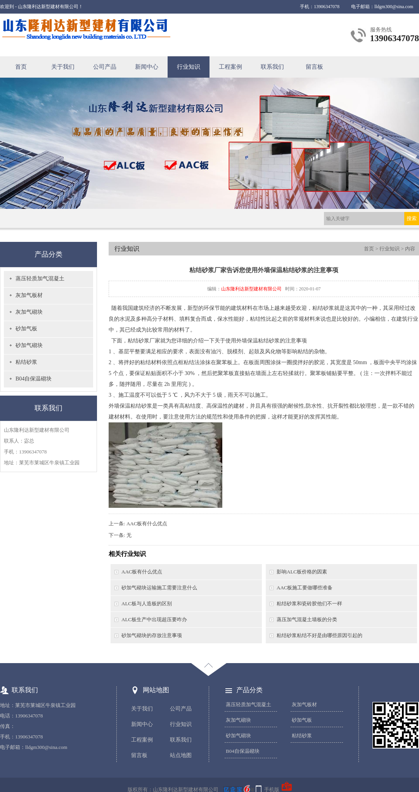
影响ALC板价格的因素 (302, 572)
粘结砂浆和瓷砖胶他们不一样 (309, 603)
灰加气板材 (29, 295)
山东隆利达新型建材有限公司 (251, 289)
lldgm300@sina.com (393, 6)
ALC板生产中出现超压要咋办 (154, 619)
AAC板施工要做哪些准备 (304, 588)
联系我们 (272, 67)
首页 (21, 67)
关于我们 (62, 67)
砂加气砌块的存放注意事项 (151, 635)
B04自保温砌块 (34, 379)
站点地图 (181, 755)
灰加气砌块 (29, 312)
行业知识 (188, 67)
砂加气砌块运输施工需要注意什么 (159, 588)
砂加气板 (26, 329)
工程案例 (230, 67)
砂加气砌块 (29, 345)
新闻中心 (146, 67)
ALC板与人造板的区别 (146, 603)
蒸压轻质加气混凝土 (40, 278)
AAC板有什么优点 (146, 523)
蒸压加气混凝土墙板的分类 (307, 619)
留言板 (314, 67)
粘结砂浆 (26, 362)
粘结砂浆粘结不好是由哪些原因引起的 (319, 635)
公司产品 (104, 67)
